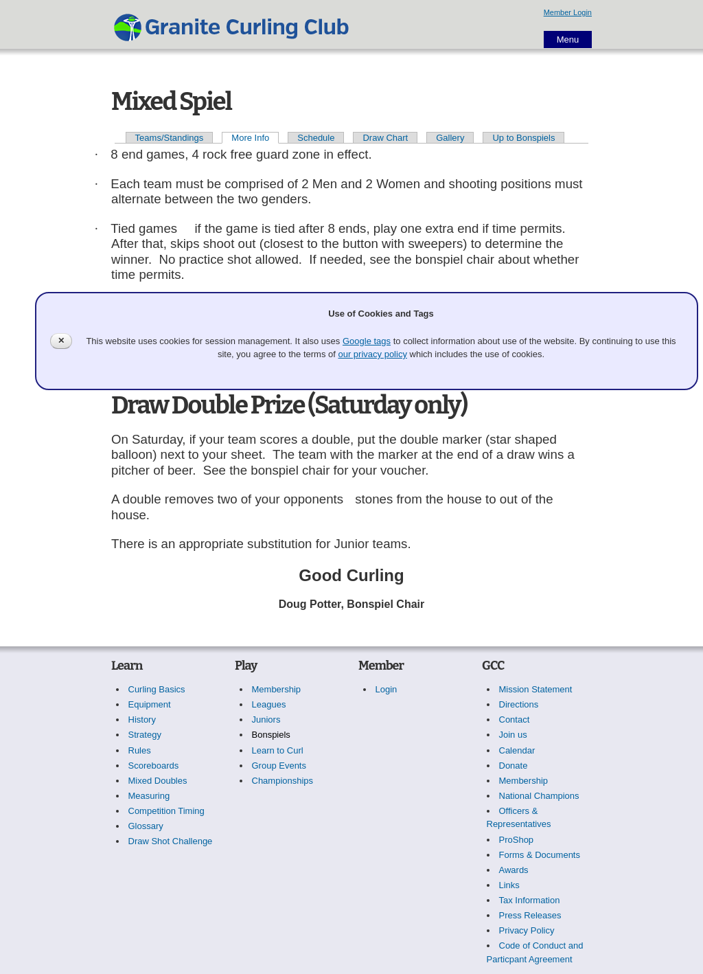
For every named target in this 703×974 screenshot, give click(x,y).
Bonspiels (271, 734)
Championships (283, 780)
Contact (514, 719)
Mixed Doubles (157, 780)
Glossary (145, 826)
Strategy (144, 734)
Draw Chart (385, 138)
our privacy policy (372, 354)
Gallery (450, 138)
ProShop (516, 840)
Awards (514, 870)
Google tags (367, 341)
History (142, 719)
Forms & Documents (539, 855)
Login (386, 689)
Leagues (269, 704)
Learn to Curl (277, 750)
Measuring (149, 796)
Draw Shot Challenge (170, 841)
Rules (139, 750)
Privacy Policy (527, 930)
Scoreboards (153, 765)
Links (509, 885)
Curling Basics (156, 689)
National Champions (539, 796)
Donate (513, 765)
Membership (276, 689)
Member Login (568, 12)
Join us (513, 734)
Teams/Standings (169, 138)
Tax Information (529, 900)
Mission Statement (536, 689)
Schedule (315, 138)
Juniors (266, 719)
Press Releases (530, 915)
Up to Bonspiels (523, 138)
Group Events (279, 765)
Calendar (517, 750)
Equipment (149, 704)
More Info (250, 138)
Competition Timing (166, 811)
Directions (519, 704)
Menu (568, 39)
